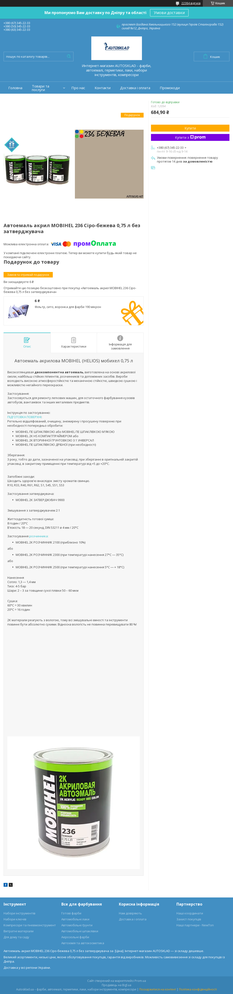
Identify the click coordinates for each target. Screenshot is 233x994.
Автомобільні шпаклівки (79, 931)
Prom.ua (140, 981)
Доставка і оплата (135, 88)
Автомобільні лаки (75, 919)
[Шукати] (68, 56)
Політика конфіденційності (198, 989)
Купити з (190, 137)
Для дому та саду (16, 937)
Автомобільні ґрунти (76, 925)
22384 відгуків (190, 3)
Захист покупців (188, 919)
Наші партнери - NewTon (195, 925)
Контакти (103, 88)
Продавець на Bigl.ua (116, 985)
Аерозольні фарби (75, 937)
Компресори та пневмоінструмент (30, 925)
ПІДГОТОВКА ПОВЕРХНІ (24, 417)
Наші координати (189, 913)
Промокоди (170, 88)
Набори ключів (15, 919)
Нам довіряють (130, 913)
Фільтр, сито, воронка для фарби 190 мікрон (68, 307)
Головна (15, 88)
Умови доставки (169, 12)
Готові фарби (71, 913)
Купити (190, 128)
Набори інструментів (19, 913)
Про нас (78, 88)
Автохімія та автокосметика (82, 943)
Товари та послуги (40, 88)
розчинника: (39, 536)
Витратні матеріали (19, 931)
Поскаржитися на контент (157, 989)
